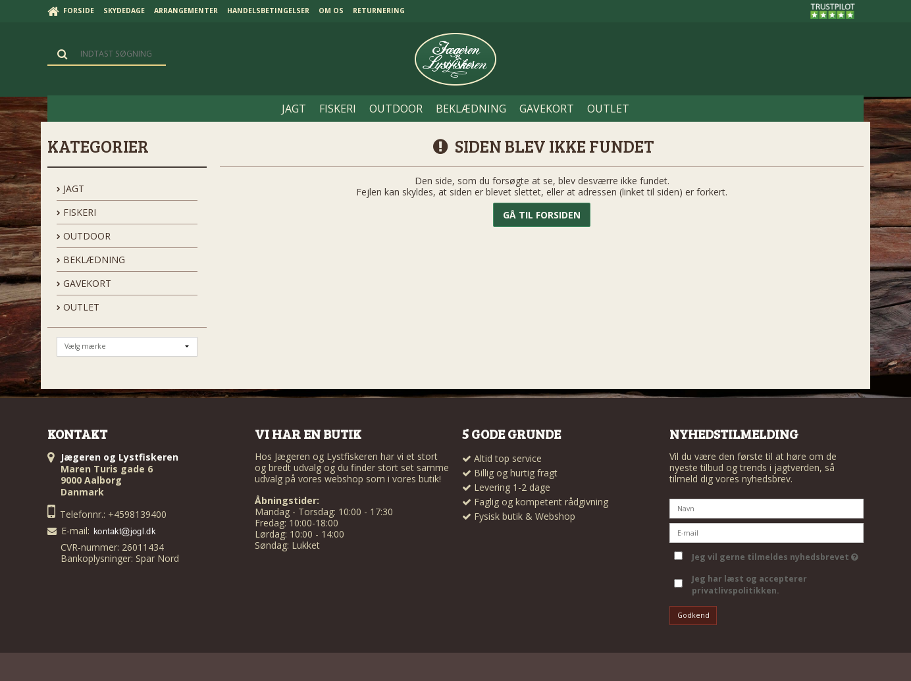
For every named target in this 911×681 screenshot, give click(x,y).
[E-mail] (766, 531)
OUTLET (78, 307)
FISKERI (76, 212)
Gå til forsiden (542, 215)
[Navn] (766, 507)
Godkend (693, 615)
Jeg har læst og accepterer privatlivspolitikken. (749, 584)
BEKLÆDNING (91, 259)
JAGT (70, 188)
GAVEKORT (84, 283)
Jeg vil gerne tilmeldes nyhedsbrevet (775, 555)
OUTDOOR (84, 236)
